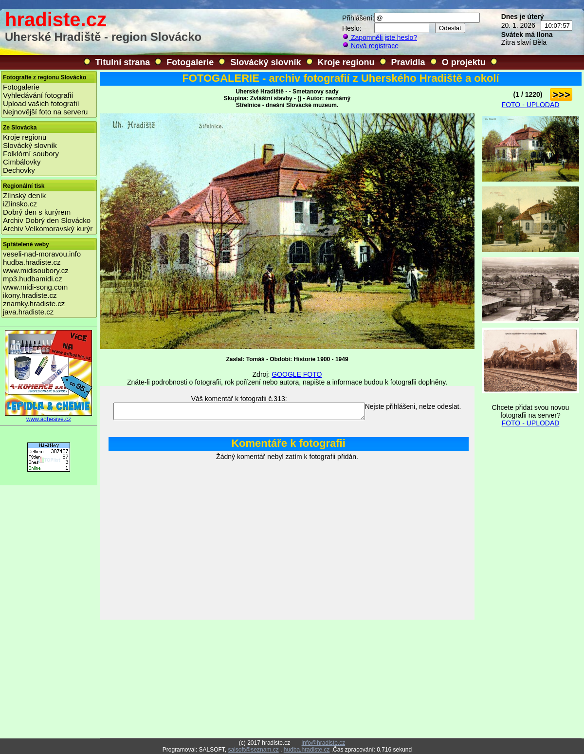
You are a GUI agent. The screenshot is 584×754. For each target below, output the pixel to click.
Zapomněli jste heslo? (379, 37)
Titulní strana (122, 62)
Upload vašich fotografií (41, 103)
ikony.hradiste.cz (30, 295)
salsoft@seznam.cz (253, 749)
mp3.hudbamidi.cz (32, 279)
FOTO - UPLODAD (531, 105)
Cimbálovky (22, 162)
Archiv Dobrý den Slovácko (47, 220)
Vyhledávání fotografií (38, 95)
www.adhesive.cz (48, 416)
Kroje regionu (346, 62)
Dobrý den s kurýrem (37, 212)
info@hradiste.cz (324, 742)
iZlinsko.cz (20, 204)
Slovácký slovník (265, 62)
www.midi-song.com (35, 287)
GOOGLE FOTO (297, 374)
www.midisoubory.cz (36, 270)
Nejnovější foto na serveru (45, 112)
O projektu (464, 62)
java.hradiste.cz (28, 312)
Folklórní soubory (31, 153)
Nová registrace (370, 46)
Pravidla (408, 62)
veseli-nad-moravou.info (42, 254)
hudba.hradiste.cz (31, 262)
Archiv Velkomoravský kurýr (47, 228)
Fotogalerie (190, 62)
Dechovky (19, 170)
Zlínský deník (24, 195)
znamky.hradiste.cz (34, 303)
